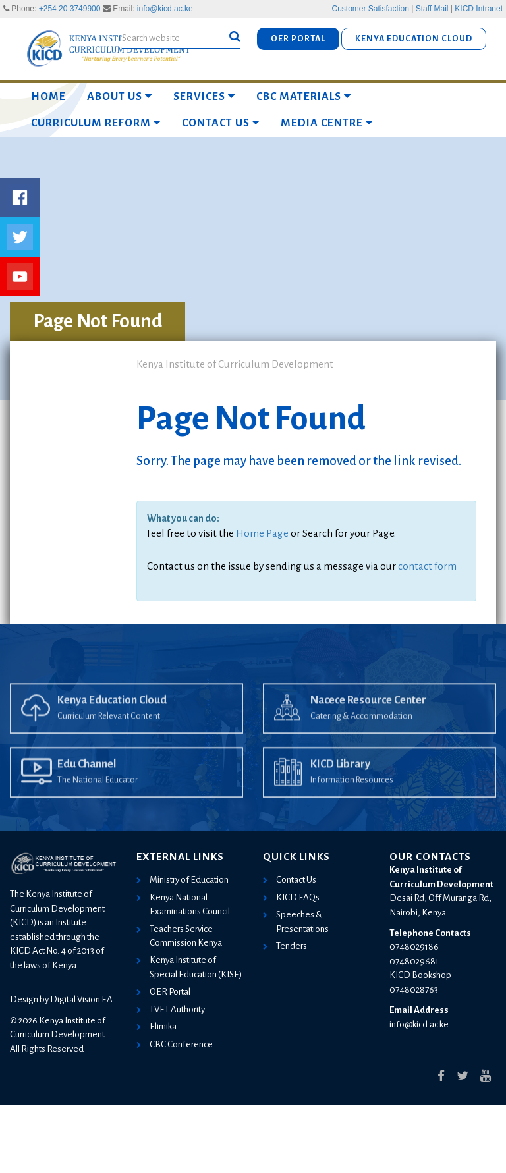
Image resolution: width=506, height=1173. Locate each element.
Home (48, 97)
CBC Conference (181, 1044)
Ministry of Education (189, 880)
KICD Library (340, 782)
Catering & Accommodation (361, 734)
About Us (119, 96)
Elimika (163, 1026)
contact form (427, 566)
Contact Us (221, 123)
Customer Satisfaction (370, 8)
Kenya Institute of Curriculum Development (234, 363)
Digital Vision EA (81, 999)
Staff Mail (432, 8)
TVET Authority (177, 1009)
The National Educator (97, 798)
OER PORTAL (298, 38)
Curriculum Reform (96, 123)
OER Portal (170, 991)
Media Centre (327, 123)
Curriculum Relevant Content (108, 734)
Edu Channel (86, 782)
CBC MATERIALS (303, 96)
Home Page (262, 533)
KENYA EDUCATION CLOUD (413, 38)
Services (204, 96)
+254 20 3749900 (70, 8)
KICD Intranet (479, 8)
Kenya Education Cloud (112, 718)
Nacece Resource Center (368, 718)
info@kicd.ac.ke (165, 8)
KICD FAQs (298, 897)
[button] (234, 37)
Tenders (291, 946)
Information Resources (351, 798)
